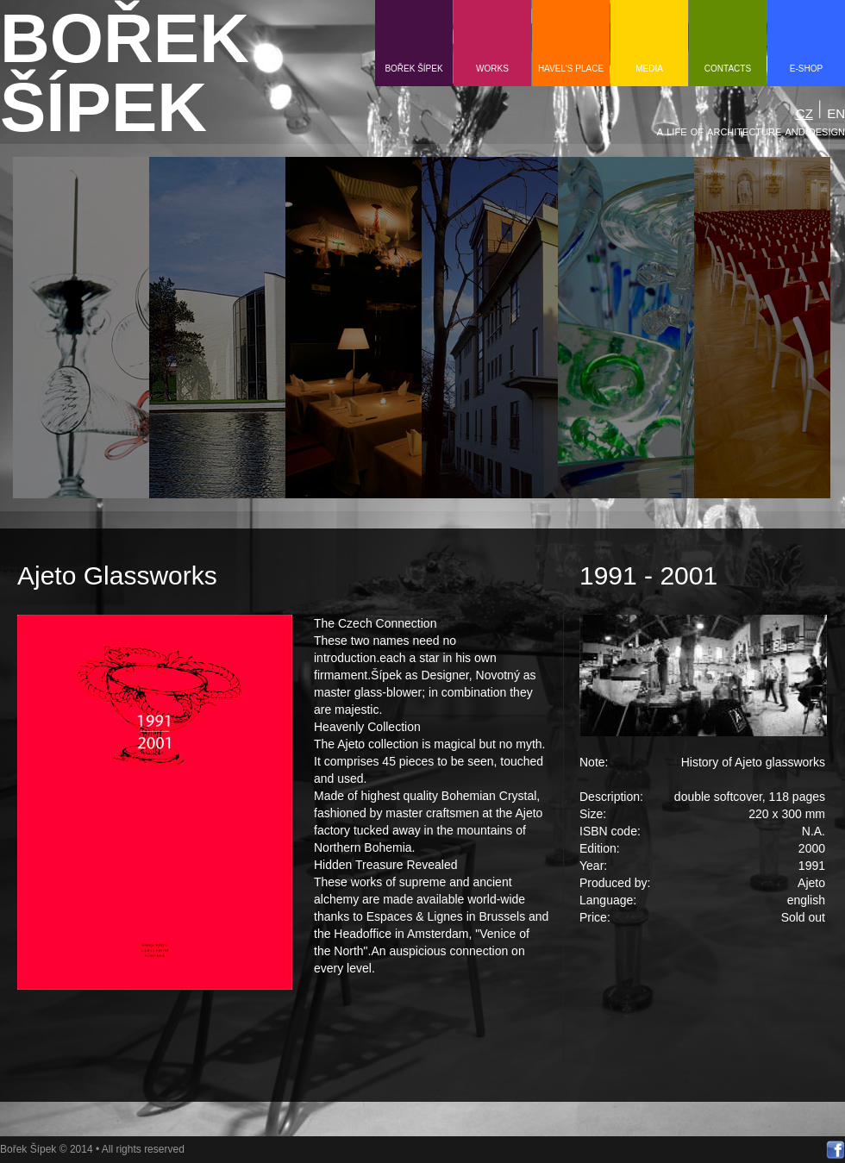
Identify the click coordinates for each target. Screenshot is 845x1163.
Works (492, 68)
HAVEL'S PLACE (571, 68)
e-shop (806, 68)
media (649, 68)
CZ (804, 113)
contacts (727, 68)
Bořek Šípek (413, 68)
